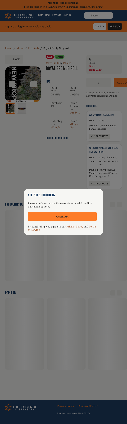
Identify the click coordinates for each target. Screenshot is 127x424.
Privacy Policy (74, 226)
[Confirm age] (62, 216)
